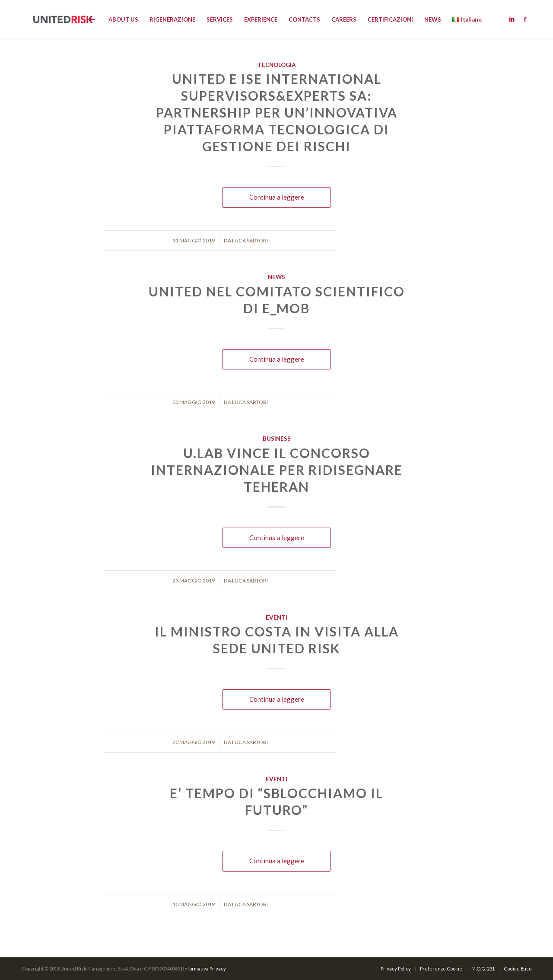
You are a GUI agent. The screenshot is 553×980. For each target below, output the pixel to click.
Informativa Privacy (204, 968)
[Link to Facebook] (524, 19)
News (276, 277)
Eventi (276, 617)
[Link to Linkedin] (511, 19)
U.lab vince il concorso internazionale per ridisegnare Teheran (277, 469)
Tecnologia (276, 64)
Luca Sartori (250, 240)
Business (277, 438)
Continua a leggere (276, 197)
